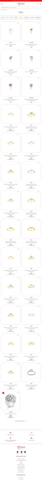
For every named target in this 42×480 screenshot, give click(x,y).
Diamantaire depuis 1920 (21, 467)
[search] (2, 7)
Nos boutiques (21, 479)
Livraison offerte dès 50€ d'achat (21, 460)
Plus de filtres (32, 17)
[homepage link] (21, 4)
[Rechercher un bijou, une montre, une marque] (22, 8)
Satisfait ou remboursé (21, 464)
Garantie (21, 461)
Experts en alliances (21, 466)
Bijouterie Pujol (21, 475)
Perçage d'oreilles (21, 472)
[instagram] (21, 453)
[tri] (38, 18)
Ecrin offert (21, 463)
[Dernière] (26, 421)
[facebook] (17, 453)
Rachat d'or (21, 470)
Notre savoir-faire (21, 456)
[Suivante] (25, 421)
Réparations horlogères (21, 469)
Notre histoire (21, 477)
